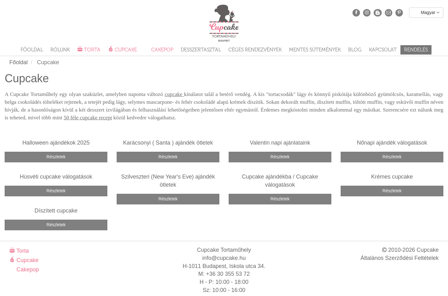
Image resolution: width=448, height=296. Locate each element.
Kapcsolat (383, 50)
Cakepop (27, 269)
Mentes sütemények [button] (315, 50)
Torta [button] (91, 50)
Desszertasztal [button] (201, 50)
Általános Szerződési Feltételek (400, 258)
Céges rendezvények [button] (255, 50)
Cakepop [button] (161, 50)
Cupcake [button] (125, 50)
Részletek (55, 156)
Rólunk (60, 50)
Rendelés (416, 50)
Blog (355, 50)
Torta (22, 251)
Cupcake (27, 260)
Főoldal (32, 50)
